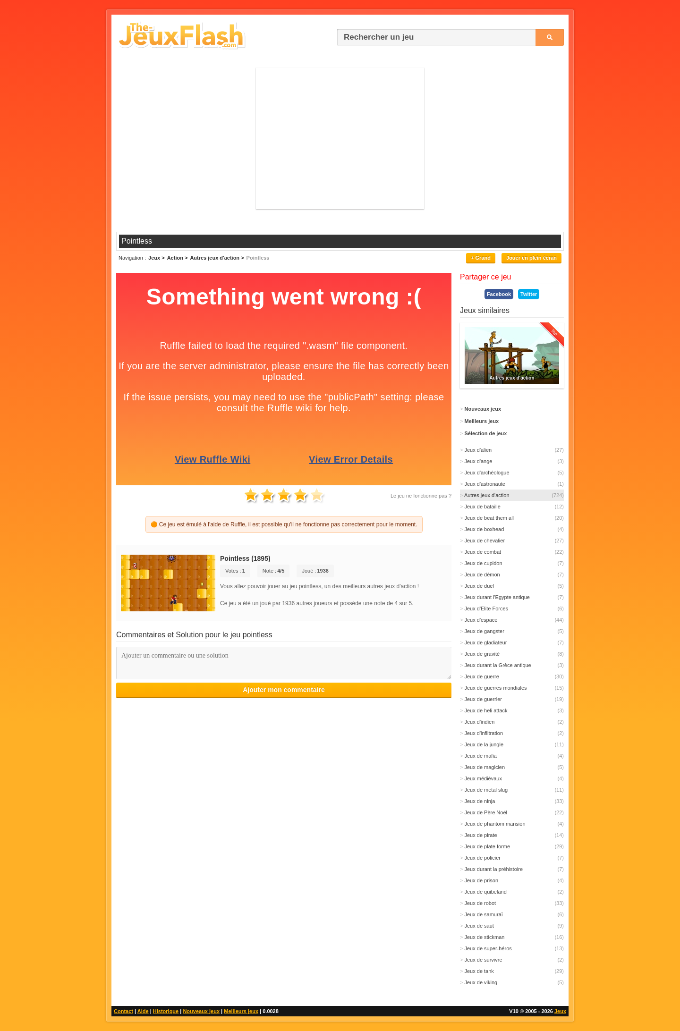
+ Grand (481, 258)
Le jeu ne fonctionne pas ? (421, 496)
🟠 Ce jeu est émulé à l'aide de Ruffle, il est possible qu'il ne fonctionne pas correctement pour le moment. (284, 524)
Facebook (499, 294)
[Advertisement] (340, 138)
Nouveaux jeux (201, 1011)
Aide (143, 1011)
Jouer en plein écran (531, 258)
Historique (165, 1011)
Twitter (528, 294)
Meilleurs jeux (241, 1011)
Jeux (560, 1011)
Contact (123, 1011)
